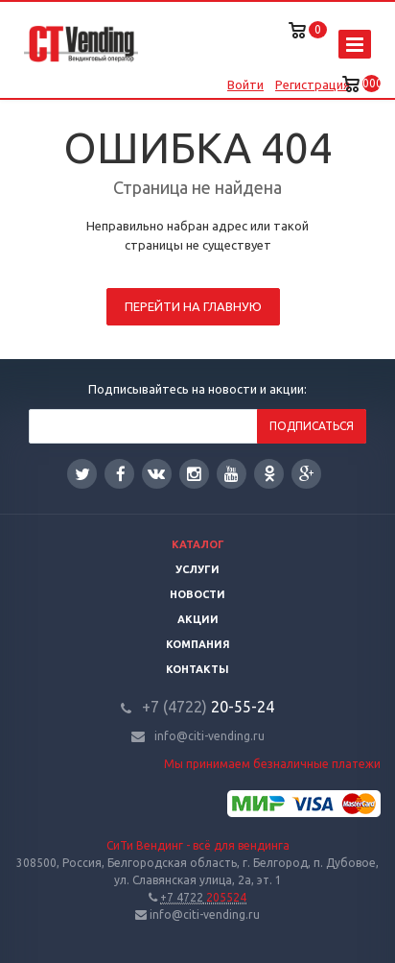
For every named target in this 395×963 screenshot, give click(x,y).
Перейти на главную (193, 306)
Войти (245, 84)
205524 (203, 897)
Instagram (194, 474)
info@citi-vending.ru (209, 736)
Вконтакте (156, 473)
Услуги (197, 569)
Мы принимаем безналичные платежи (272, 764)
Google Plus (306, 474)
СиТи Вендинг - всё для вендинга (198, 845)
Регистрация (312, 84)
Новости (197, 594)
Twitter (82, 474)
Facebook (121, 474)
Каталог (198, 544)
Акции (198, 619)
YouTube (231, 474)
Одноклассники (269, 473)
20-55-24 (208, 706)
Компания (198, 644)
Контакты (197, 669)
